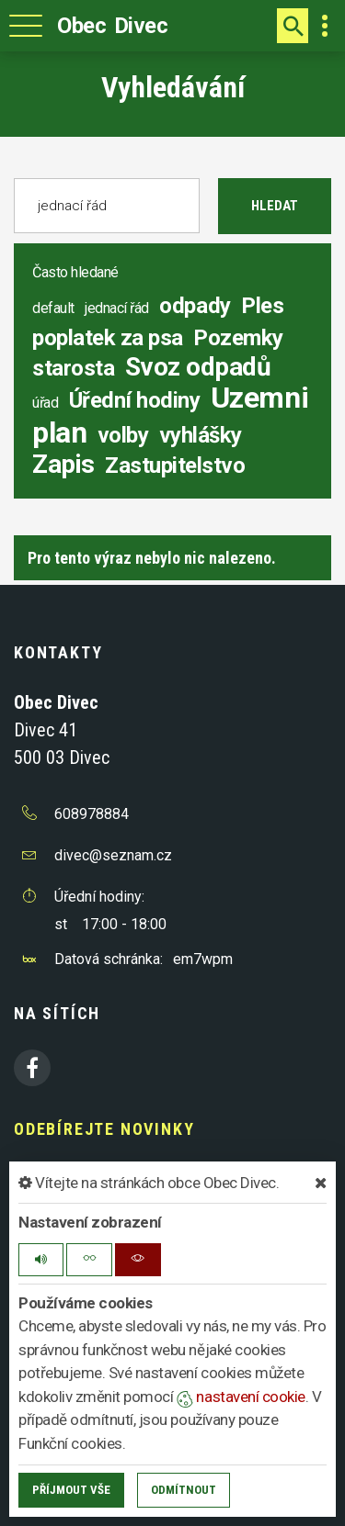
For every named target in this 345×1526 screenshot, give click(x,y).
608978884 (91, 814)
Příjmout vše (71, 1490)
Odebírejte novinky (104, 1129)
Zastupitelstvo (175, 465)
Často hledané (75, 272)
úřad (45, 402)
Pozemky (238, 338)
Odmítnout (183, 1490)
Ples (262, 306)
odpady (194, 306)
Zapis (63, 464)
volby (123, 435)
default (53, 308)
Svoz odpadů (198, 367)
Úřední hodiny (135, 400)
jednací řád (117, 308)
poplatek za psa (107, 338)
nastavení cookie (241, 1396)
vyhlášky (200, 435)
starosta (73, 368)
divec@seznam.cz (113, 855)
